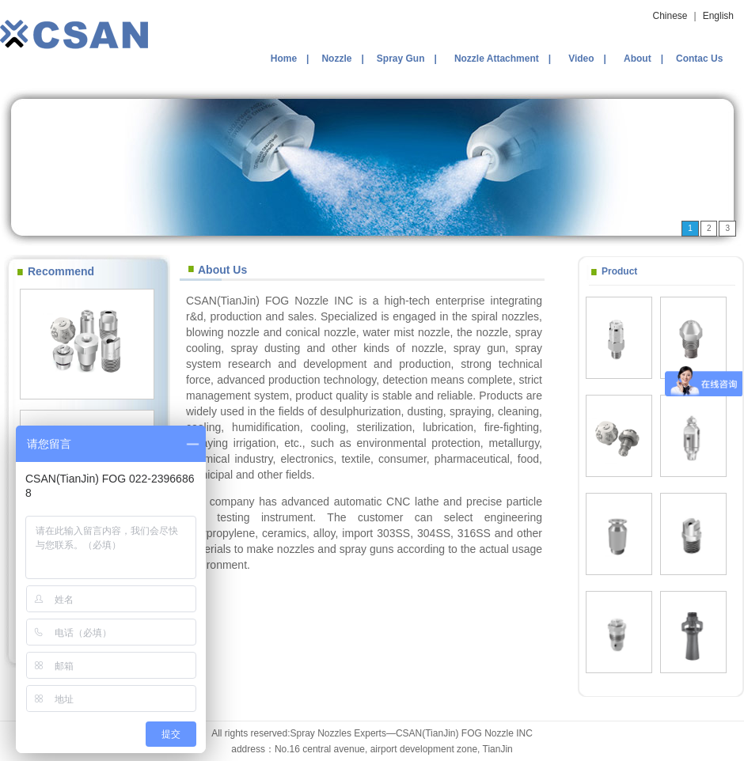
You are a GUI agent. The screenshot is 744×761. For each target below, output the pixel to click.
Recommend (61, 271)
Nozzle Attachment (496, 58)
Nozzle (336, 58)
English (718, 15)
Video (581, 58)
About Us (222, 269)
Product (619, 271)
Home (284, 58)
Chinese (669, 15)
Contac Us (699, 58)
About (637, 58)
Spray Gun (401, 58)
